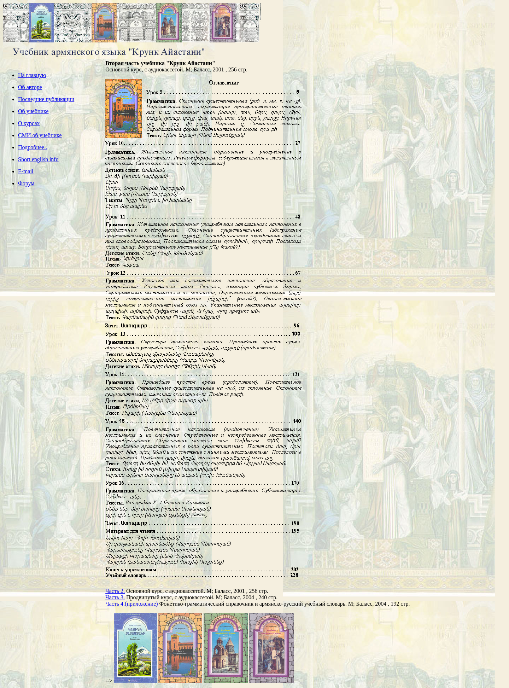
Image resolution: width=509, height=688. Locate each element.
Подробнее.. (32, 147)
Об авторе (30, 87)
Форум (26, 183)
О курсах (29, 123)
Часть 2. (115, 591)
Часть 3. (115, 597)
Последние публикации (46, 99)
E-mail (26, 171)
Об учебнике (33, 111)
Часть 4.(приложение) (131, 604)
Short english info (38, 159)
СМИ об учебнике (40, 135)
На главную (32, 75)
